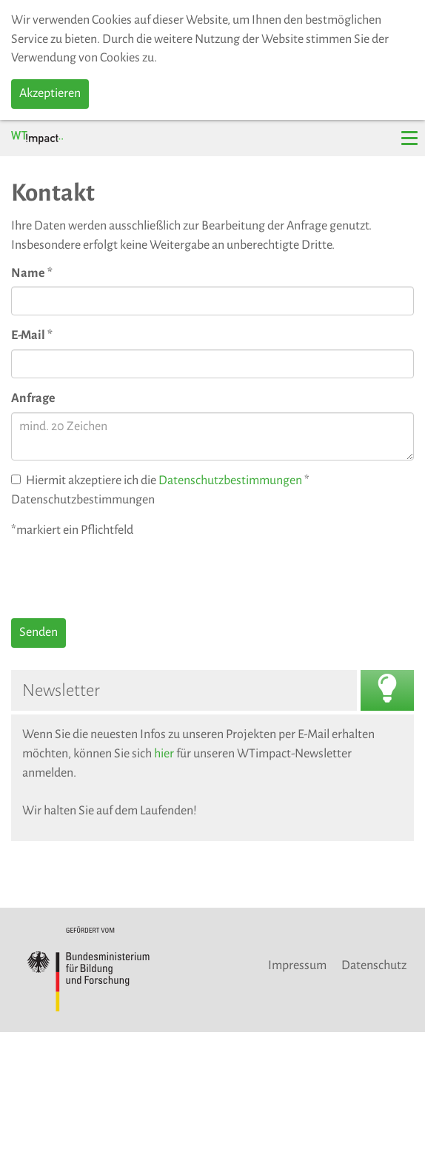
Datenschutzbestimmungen (230, 480)
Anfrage (33, 398)
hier (164, 753)
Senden (38, 632)
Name (32, 273)
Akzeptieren (50, 93)
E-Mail (32, 335)
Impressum (297, 965)
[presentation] (123, 578)
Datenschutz (373, 965)
